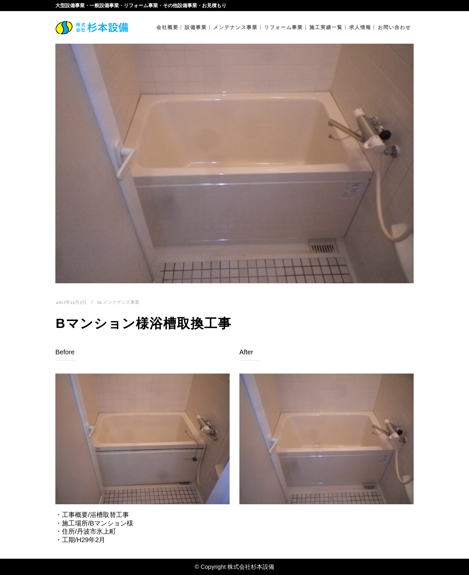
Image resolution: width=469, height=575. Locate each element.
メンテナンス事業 (121, 302)
